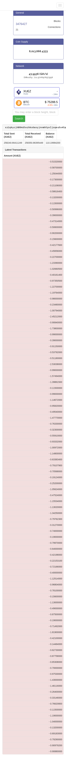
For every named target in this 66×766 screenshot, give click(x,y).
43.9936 (34, 74)
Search (19, 118)
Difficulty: (29, 77)
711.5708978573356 (43, 77)
